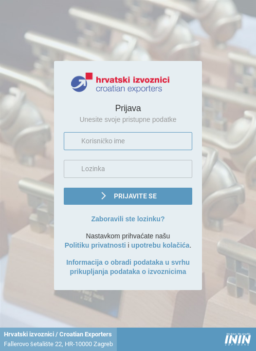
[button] (128, 196)
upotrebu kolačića (160, 245)
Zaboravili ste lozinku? (128, 219)
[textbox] (128, 141)
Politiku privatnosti (95, 245)
